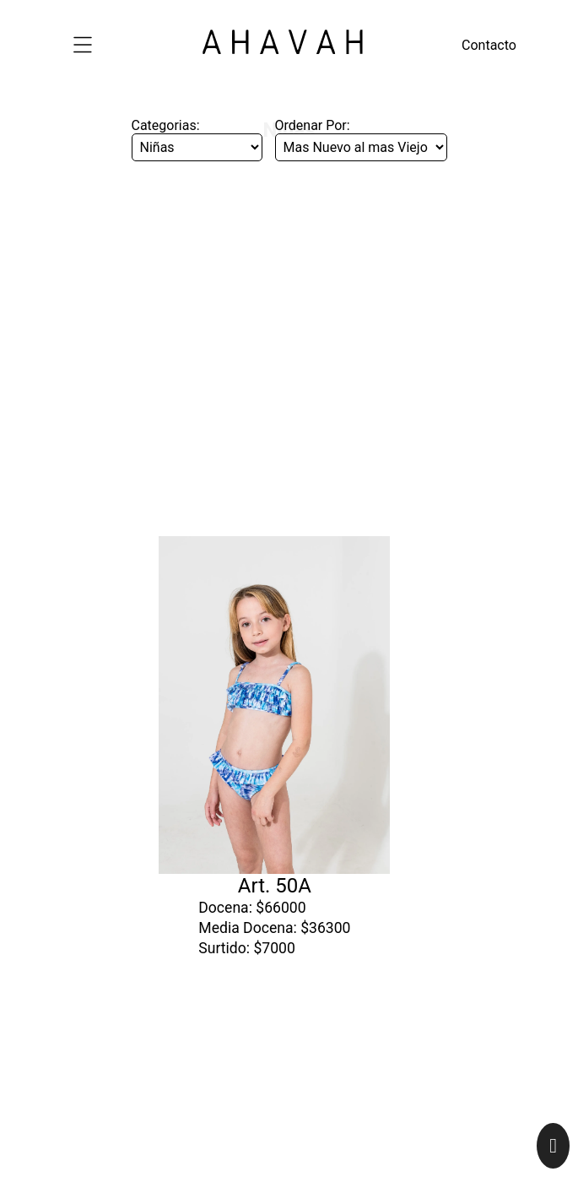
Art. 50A (274, 717)
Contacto (489, 45)
